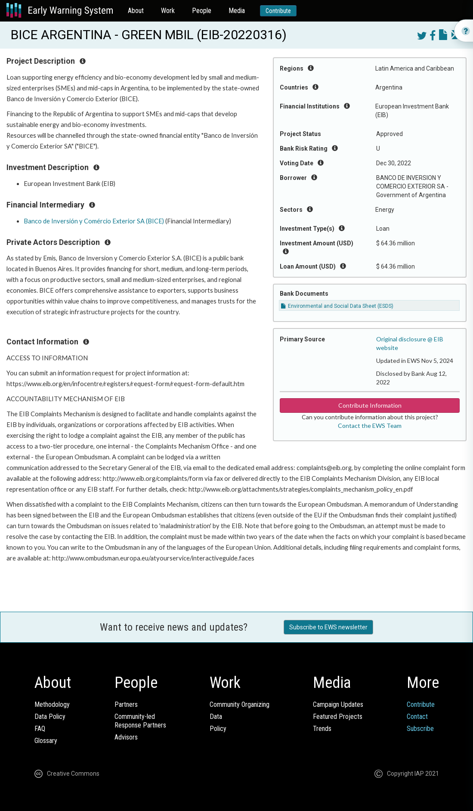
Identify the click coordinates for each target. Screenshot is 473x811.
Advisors (126, 737)
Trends (322, 728)
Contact (417, 716)
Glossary (45, 741)
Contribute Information (370, 405)
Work (168, 10)
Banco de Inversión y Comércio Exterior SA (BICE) (94, 221)
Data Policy (49, 716)
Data (216, 716)
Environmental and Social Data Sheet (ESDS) (337, 306)
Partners (126, 704)
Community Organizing (239, 704)
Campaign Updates (338, 704)
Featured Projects (337, 716)
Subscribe (420, 728)
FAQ (39, 728)
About (136, 10)
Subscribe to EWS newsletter (328, 627)
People (201, 10)
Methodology (52, 704)
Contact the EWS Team (370, 425)
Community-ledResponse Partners (140, 720)
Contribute (278, 10)
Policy (218, 728)
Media (237, 10)
